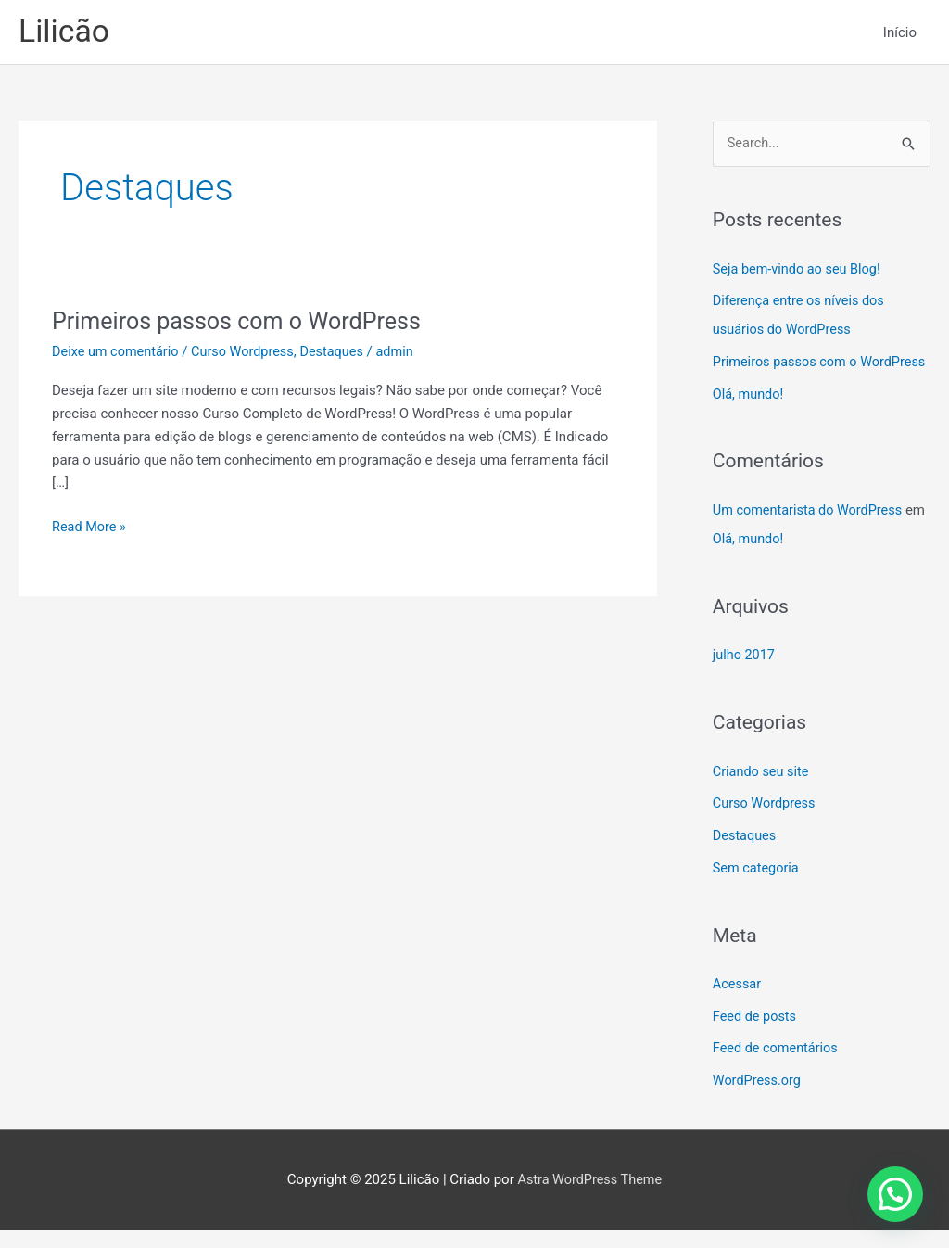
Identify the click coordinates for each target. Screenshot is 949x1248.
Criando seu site (763, 795)
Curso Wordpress (249, 354)
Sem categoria (757, 889)
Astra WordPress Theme (589, 1197)
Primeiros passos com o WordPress (243, 323)
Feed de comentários (777, 1067)
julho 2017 (745, 680)
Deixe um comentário (117, 354)
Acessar (738, 1005)
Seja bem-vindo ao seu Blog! (800, 271)
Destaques (341, 354)
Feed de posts (756, 1036)
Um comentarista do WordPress (811, 536)
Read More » (90, 527)
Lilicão (66, 33)
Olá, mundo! (749, 422)
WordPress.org (758, 1098)
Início (900, 33)
